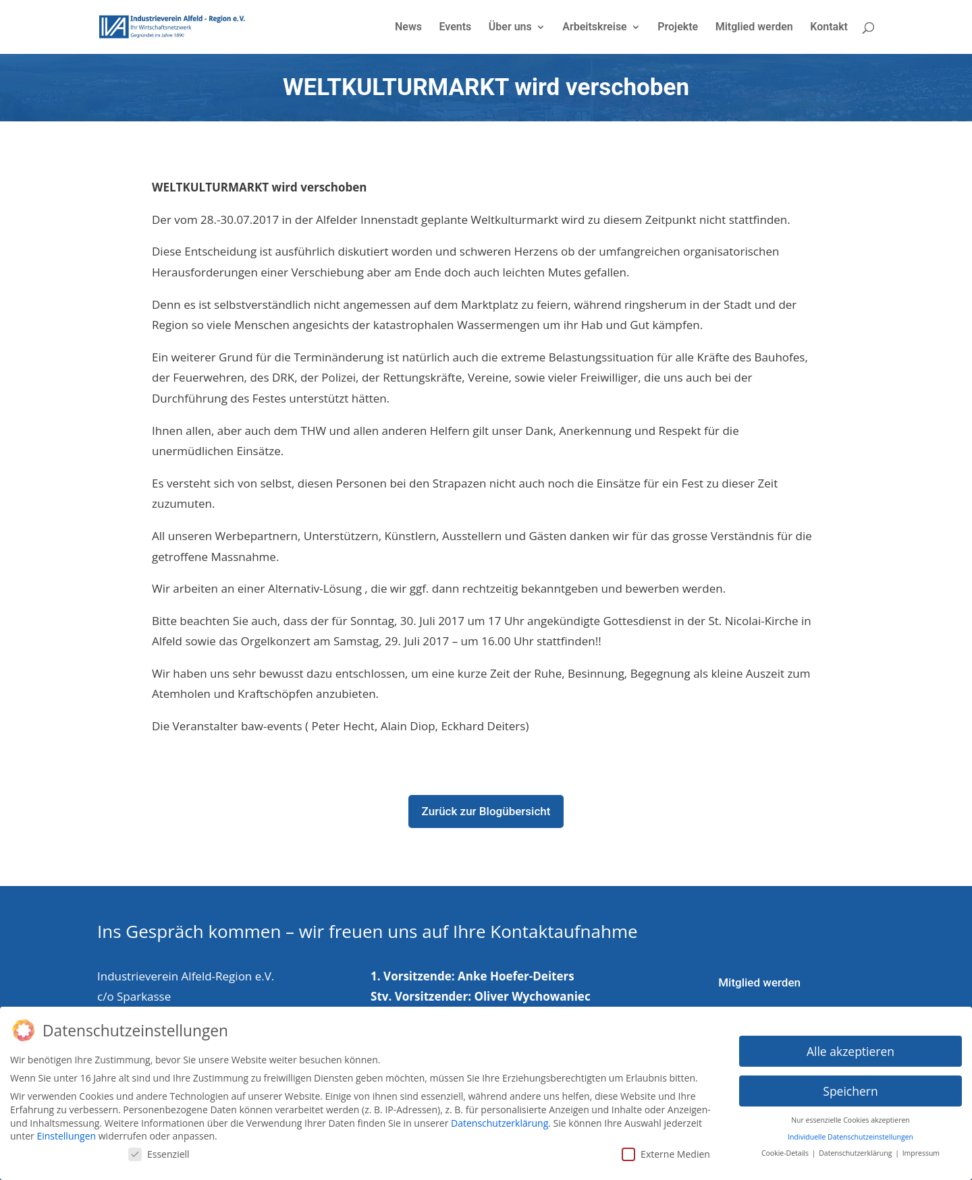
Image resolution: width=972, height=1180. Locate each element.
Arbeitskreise (594, 27)
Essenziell (159, 1150)
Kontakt (829, 27)
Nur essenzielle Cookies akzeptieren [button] (850, 1116)
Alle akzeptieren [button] (850, 1047)
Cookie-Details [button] (786, 1149)
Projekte (677, 27)
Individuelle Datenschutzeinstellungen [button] (850, 1133)
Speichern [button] (850, 1087)
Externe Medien (666, 1150)
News (408, 27)
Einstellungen (66, 1132)
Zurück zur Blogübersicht (486, 811)
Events (455, 27)
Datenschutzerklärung (499, 1119)
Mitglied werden (754, 27)
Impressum (921, 1149)
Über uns (510, 27)
